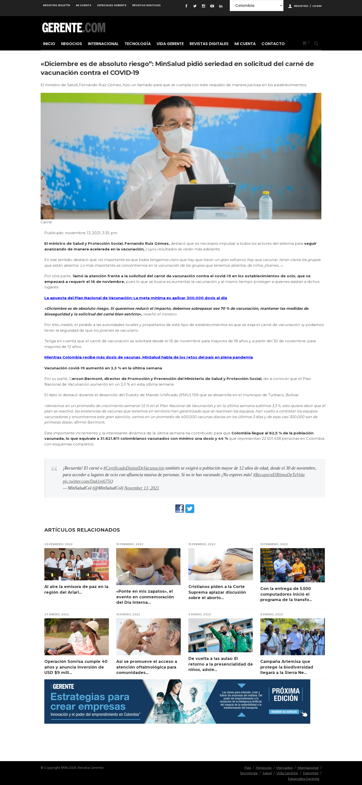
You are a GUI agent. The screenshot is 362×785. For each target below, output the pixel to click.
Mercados (284, 767)
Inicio (49, 44)
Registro (301, 6)
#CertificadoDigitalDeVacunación (133, 468)
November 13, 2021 (141, 488)
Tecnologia (249, 773)
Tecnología (138, 44)
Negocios (71, 44)
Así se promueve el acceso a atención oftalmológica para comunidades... (146, 667)
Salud (267, 773)
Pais (248, 767)
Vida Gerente (170, 44)
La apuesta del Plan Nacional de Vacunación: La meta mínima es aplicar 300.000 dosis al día (135, 297)
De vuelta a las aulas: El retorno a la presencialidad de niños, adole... (220, 664)
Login (317, 6)
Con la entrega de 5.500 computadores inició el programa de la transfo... (286, 594)
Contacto (273, 44)
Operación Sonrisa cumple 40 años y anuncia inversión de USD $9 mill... (75, 667)
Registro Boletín (56, 5)
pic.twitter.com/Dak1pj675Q (88, 481)
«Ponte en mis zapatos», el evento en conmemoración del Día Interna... (145, 597)
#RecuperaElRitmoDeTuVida (279, 474)
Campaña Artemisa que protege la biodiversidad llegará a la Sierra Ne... (286, 667)
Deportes (310, 773)
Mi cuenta (83, 5)
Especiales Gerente (111, 5)
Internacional (103, 44)
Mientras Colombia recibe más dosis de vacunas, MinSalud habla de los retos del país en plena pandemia (148, 357)
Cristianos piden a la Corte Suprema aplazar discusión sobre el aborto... (217, 592)
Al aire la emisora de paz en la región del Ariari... (76, 589)
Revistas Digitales (146, 5)
